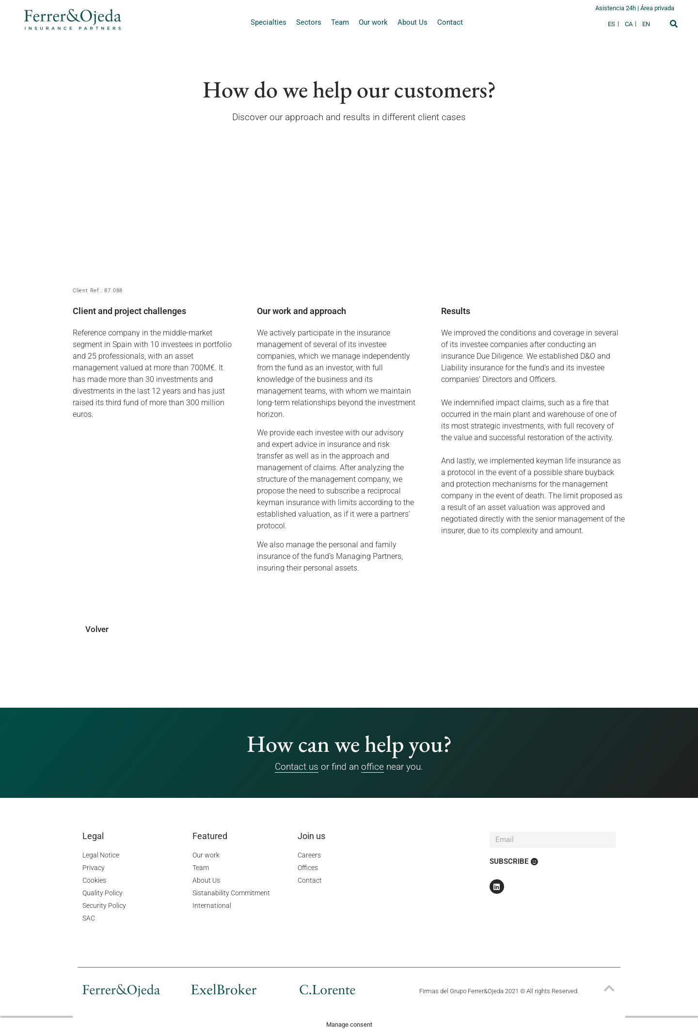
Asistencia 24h (616, 8)
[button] (674, 24)
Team (340, 22)
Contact (450, 22)
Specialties (268, 22)
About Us (412, 22)
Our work (373, 22)
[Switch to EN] (646, 23)
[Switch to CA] (631, 23)
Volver (97, 629)
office (372, 766)
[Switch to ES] (613, 23)
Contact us (296, 766)
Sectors (308, 22)
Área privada (657, 8)
